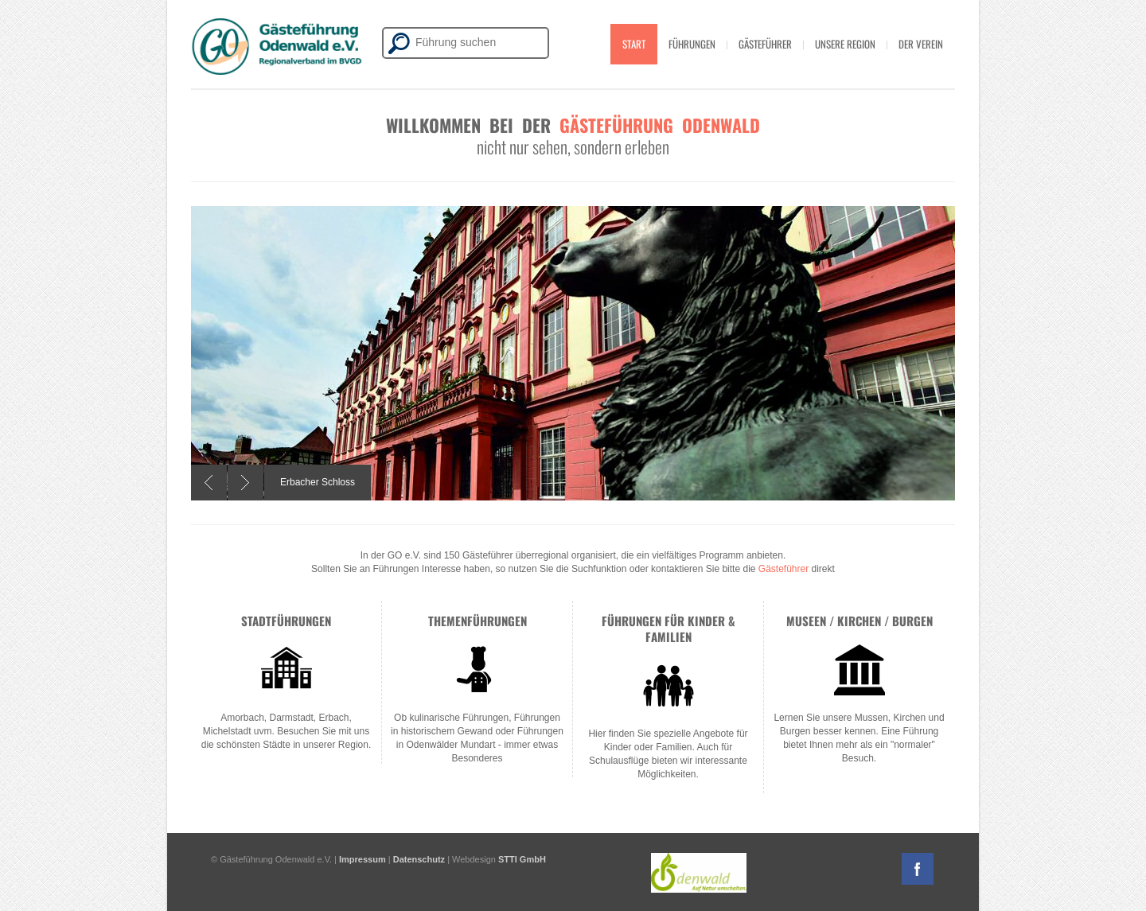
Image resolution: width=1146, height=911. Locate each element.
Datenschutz (419, 859)
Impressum (362, 859)
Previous (209, 482)
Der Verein (920, 44)
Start (633, 44)
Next (245, 482)
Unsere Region (845, 44)
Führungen (691, 44)
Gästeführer (765, 44)
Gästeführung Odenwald (659, 125)
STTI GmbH (522, 859)
